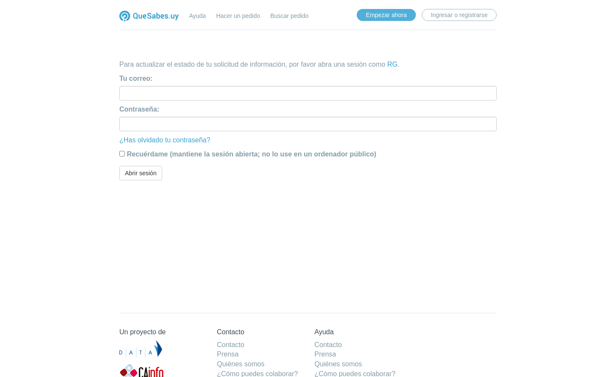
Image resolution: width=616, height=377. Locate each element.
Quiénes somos (240, 364)
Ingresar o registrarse (459, 15)
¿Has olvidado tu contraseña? (164, 140)
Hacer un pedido (238, 15)
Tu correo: (136, 78)
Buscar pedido (289, 15)
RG (392, 64)
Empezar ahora (386, 15)
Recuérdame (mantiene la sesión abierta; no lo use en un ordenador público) (251, 154)
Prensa (228, 354)
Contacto (230, 344)
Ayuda (197, 15)
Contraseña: (139, 109)
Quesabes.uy (149, 17)
